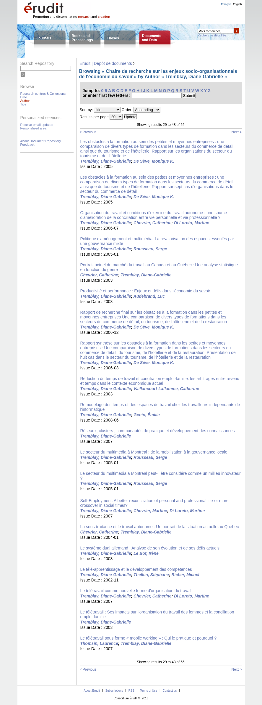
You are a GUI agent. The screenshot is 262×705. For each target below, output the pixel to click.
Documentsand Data (151, 38)
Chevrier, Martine (150, 510)
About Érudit (92, 690)
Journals (44, 38)
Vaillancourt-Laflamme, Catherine (166, 388)
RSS (131, 690)
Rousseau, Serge (150, 248)
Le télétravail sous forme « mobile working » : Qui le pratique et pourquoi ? (148, 638)
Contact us (169, 690)
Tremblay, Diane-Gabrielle (105, 161)
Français (226, 4)
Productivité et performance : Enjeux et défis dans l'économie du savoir (145, 291)
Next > (236, 132)
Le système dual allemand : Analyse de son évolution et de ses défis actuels (150, 548)
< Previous (88, 132)
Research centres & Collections (43, 93)
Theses (113, 38)
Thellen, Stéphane (151, 574)
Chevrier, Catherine (152, 222)
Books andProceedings (82, 38)
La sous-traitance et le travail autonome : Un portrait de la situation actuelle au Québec (159, 526)
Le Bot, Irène (146, 553)
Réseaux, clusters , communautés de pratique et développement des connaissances (157, 430)
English (237, 4)
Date (23, 97)
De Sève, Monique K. (154, 161)
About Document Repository (40, 141)
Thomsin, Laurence (99, 643)
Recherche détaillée (212, 35)
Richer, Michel (185, 574)
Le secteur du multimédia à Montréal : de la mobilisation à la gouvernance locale (153, 452)
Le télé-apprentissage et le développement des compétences (136, 569)
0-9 (104, 90)
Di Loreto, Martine (191, 222)
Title (23, 104)
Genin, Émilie (147, 414)
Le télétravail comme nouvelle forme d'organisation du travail (135, 590)
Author (25, 100)
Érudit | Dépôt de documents (106, 63)
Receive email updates (36, 124)
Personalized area (33, 128)
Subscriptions (114, 690)
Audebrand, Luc (149, 296)
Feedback (27, 144)
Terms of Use (148, 690)
